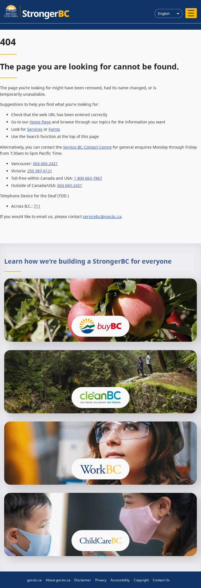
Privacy (100, 580)
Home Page (40, 122)
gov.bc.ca (34, 580)
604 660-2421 (45, 163)
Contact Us (161, 580)
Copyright (141, 580)
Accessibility (120, 580)
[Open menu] (191, 13)
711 (37, 206)
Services (34, 129)
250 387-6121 (39, 171)
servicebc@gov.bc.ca (102, 216)
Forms (54, 129)
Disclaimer (82, 580)
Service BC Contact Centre (87, 147)
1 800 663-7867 (88, 178)
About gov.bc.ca (58, 580)
